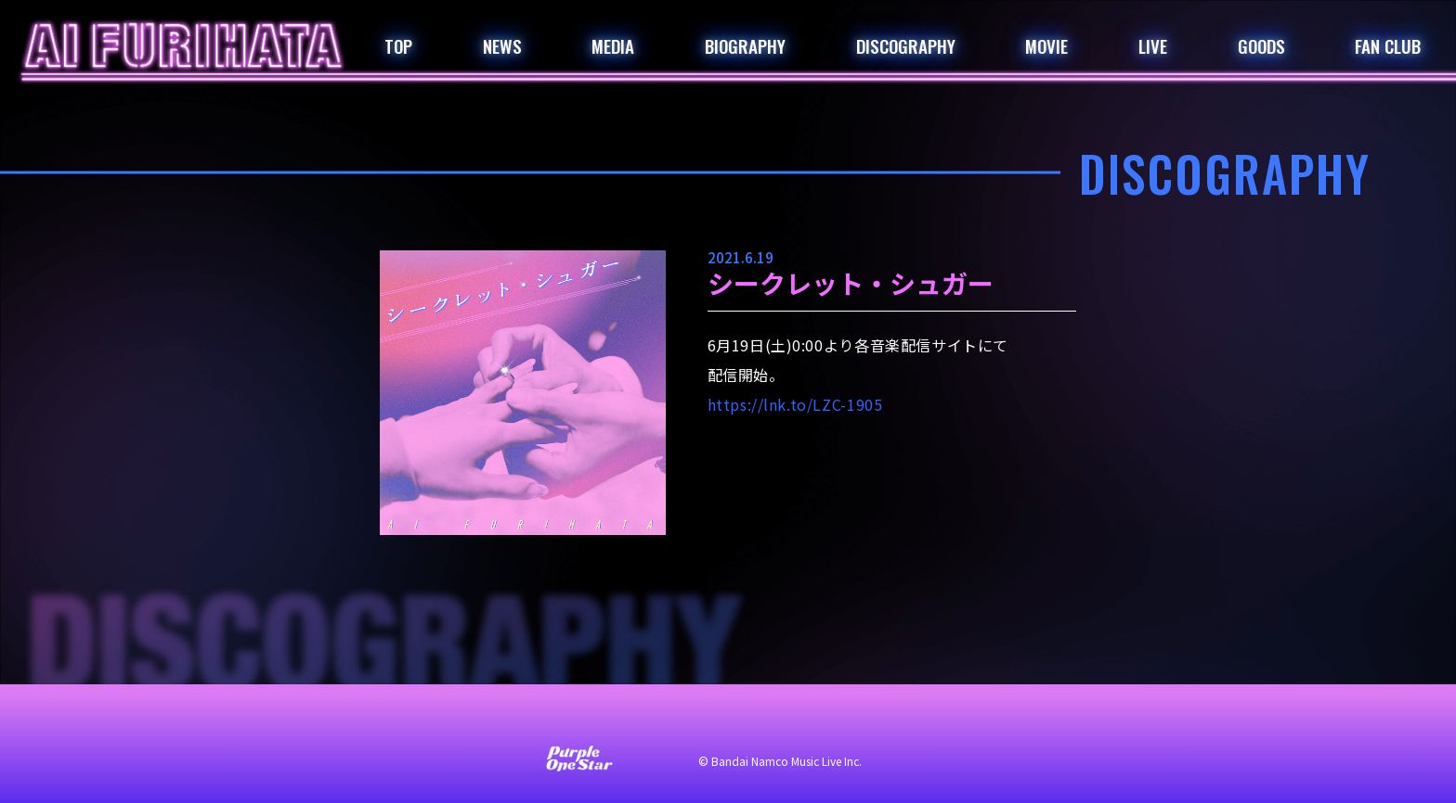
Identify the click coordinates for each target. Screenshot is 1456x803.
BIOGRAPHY (745, 45)
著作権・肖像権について (921, 721)
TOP (398, 45)
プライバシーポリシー (756, 721)
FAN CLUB (1388, 45)
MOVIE (1046, 45)
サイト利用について (603, 721)
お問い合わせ (477, 721)
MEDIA (613, 45)
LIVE (1152, 45)
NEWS (502, 45)
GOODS (1261, 45)
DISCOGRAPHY (906, 45)
